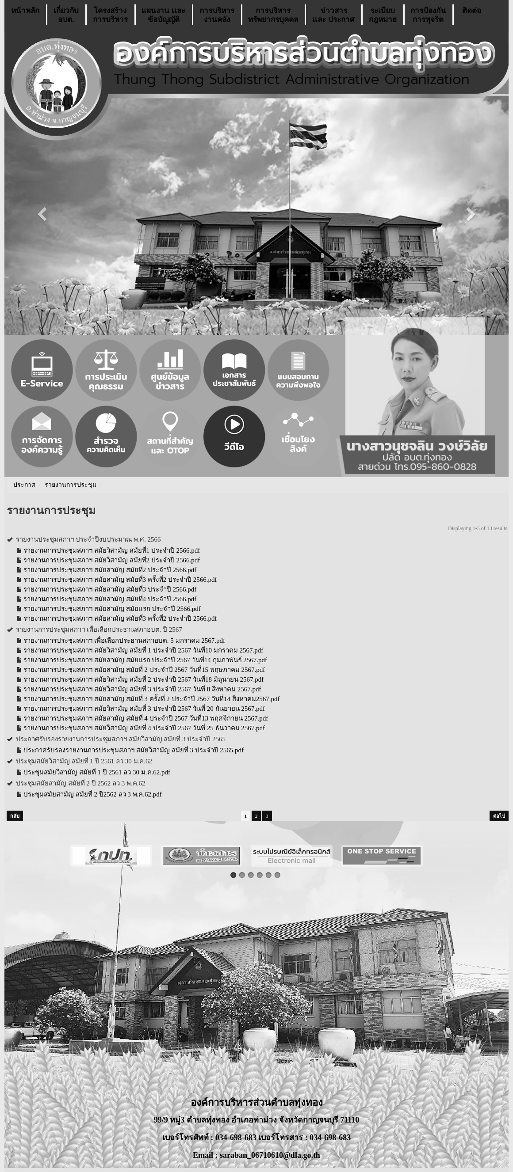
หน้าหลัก (25, 15)
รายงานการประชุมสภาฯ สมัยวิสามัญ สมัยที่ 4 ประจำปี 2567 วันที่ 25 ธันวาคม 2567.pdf (144, 728)
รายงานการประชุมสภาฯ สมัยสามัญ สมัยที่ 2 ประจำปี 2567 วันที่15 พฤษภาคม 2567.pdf (144, 669)
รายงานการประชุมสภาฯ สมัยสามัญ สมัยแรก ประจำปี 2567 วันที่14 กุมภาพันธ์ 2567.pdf (145, 660)
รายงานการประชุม (70, 485)
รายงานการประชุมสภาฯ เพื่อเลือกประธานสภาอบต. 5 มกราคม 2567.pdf (124, 640)
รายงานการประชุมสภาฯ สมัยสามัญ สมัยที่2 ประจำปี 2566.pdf (109, 569)
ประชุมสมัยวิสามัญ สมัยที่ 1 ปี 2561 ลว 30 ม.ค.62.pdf (96, 772)
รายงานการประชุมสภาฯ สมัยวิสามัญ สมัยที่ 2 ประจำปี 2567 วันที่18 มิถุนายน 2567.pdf (143, 679)
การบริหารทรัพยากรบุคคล (273, 15)
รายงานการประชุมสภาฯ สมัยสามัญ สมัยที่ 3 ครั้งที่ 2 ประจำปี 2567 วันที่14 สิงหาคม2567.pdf (151, 698)
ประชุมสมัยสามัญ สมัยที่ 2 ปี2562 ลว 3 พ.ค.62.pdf (92, 794)
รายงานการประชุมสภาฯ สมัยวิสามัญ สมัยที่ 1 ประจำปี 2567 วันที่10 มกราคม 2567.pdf (143, 650)
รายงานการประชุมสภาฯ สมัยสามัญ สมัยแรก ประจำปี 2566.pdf (112, 608)
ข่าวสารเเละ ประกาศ (333, 15)
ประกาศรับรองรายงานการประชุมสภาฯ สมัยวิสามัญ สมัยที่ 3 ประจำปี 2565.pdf (133, 750)
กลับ (14, 816)
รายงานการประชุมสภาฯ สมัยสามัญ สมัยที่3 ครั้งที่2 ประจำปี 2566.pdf (120, 579)
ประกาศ (24, 485)
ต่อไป (499, 816)
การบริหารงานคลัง (216, 15)
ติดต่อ (471, 15)
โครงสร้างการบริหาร (110, 15)
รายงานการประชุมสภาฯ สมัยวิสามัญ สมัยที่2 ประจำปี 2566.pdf (111, 560)
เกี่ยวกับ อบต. (66, 15)
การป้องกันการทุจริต (428, 15)
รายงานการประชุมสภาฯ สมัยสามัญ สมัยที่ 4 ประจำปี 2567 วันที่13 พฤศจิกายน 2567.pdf (145, 718)
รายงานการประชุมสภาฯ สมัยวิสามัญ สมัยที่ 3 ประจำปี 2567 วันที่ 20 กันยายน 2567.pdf (144, 708)
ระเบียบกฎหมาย (383, 15)
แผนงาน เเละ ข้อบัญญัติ (163, 15)
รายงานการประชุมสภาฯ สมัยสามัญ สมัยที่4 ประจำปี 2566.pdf (109, 599)
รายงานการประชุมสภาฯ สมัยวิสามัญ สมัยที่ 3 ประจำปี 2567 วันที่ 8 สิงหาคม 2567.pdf (142, 689)
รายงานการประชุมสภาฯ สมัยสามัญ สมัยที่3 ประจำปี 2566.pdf (109, 589)
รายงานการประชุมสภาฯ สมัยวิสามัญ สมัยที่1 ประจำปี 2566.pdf (111, 550)
